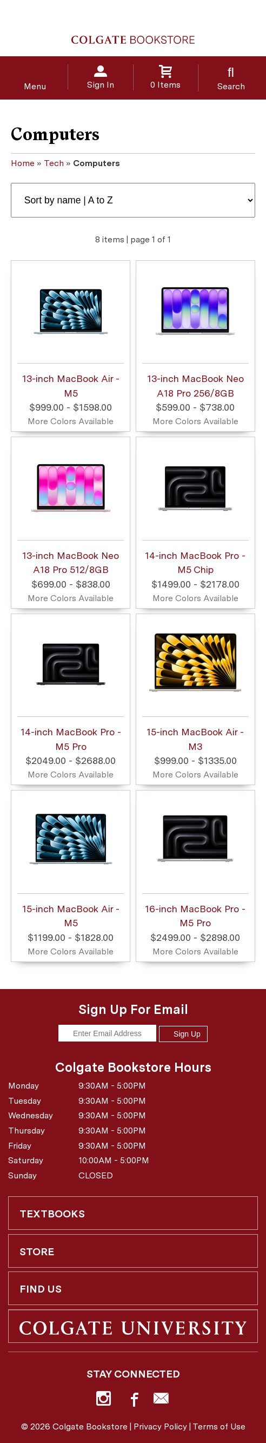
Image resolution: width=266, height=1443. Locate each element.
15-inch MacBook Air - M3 (195, 684)
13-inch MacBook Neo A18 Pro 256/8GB (195, 330)
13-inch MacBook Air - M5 (70, 330)
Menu (35, 86)
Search (231, 86)
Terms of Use (218, 1426)
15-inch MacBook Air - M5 (70, 860)
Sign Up (183, 1034)
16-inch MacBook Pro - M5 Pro (195, 860)
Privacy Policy (160, 1426)
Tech (54, 163)
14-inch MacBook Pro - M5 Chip (195, 507)
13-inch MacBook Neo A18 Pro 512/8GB (70, 507)
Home (23, 163)
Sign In (100, 85)
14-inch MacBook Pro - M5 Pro (70, 684)
